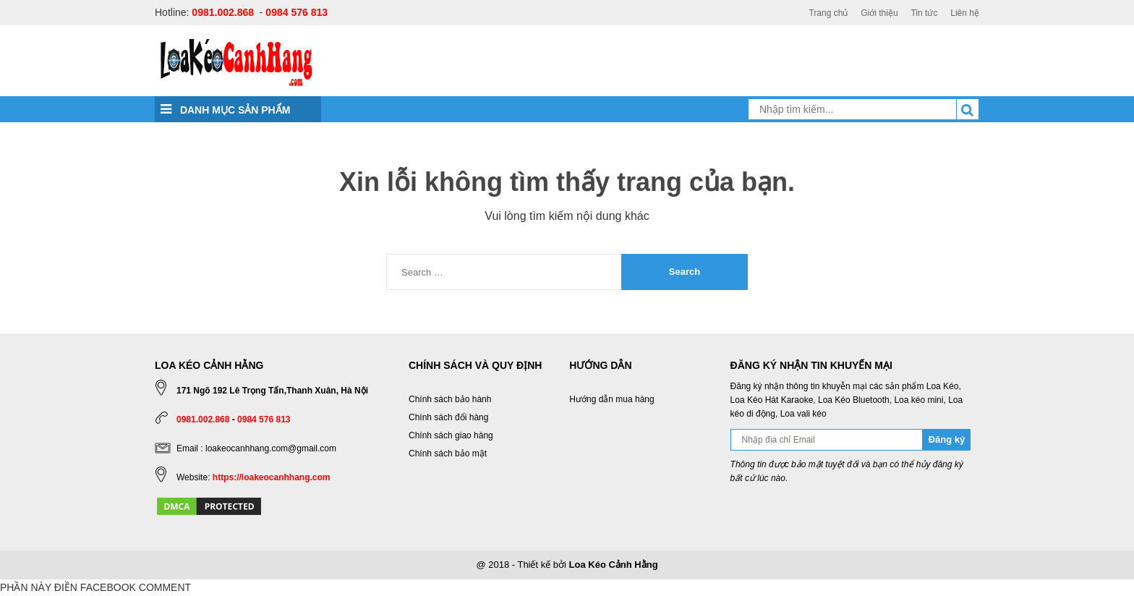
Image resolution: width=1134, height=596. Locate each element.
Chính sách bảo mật (448, 453)
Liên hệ (964, 13)
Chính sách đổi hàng (448, 417)
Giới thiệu (879, 13)
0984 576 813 (296, 12)
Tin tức (924, 13)
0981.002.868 (223, 12)
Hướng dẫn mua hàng (611, 399)
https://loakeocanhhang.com (272, 477)
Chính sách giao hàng (451, 435)
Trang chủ (828, 13)
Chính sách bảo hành (450, 399)
